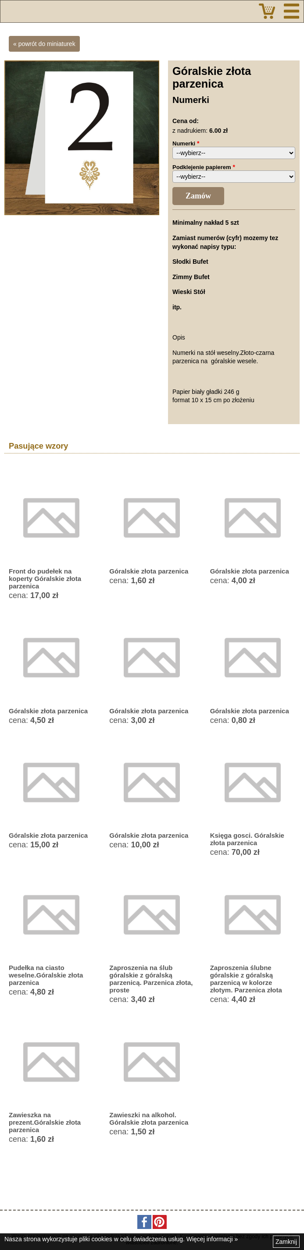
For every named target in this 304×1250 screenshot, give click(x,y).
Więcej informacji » (212, 1239)
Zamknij (286, 1241)
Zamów (198, 195)
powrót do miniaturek (46, 43)
